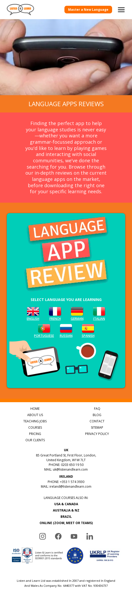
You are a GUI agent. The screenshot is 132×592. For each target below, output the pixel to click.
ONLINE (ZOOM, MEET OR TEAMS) (66, 523)
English (33, 313)
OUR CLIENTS (35, 440)
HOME (35, 408)
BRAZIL (66, 516)
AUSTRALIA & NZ (66, 510)
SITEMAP (97, 427)
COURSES (35, 427)
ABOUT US (35, 415)
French (55, 313)
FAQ (97, 408)
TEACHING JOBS (35, 421)
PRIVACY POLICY (97, 434)
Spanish (88, 330)
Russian (66, 330)
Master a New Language (88, 9)
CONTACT (97, 421)
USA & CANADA (66, 504)
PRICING (35, 434)
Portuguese (44, 330)
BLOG (97, 415)
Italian (99, 313)
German (77, 313)
